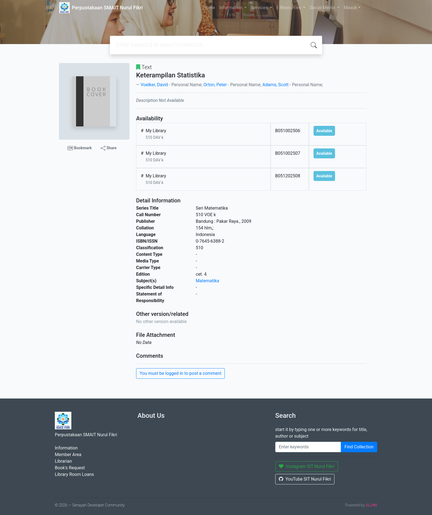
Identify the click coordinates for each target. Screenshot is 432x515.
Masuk (350, 7)
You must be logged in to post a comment (180, 373)
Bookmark (80, 148)
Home (209, 7)
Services (260, 7)
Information (231, 7)
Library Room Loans (74, 474)
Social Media (323, 7)
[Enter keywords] (308, 447)
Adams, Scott (275, 84)
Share (109, 148)
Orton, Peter (215, 84)
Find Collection (359, 446)
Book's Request (70, 467)
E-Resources (289, 7)
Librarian (63, 461)
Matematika (207, 280)
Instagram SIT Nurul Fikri (306, 466)
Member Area (68, 454)
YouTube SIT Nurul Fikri (305, 479)
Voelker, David (154, 84)
